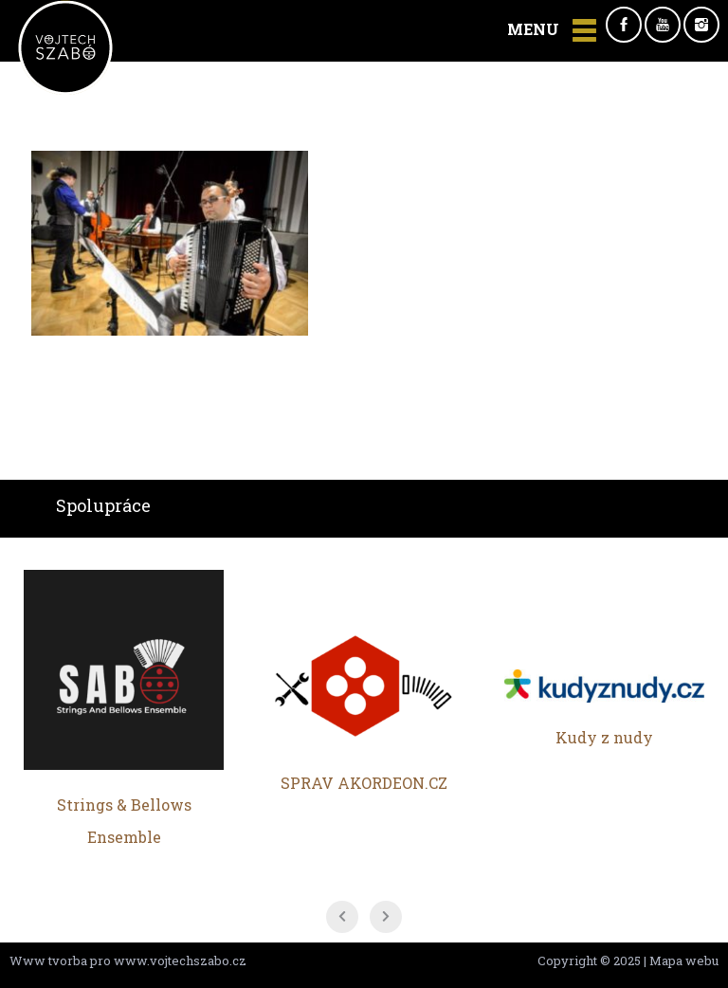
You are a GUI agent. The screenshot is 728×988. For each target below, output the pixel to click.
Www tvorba (48, 960)
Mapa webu (684, 960)
